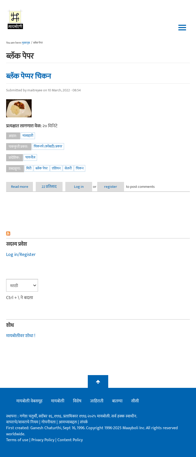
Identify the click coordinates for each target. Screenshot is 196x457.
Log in (79, 186)
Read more (22, 186)
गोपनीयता (49, 422)
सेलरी (68, 168)
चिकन (79, 168)
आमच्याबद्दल (68, 422)
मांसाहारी (27, 136)
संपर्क (84, 422)
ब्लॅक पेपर (41, 168)
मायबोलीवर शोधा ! (20, 336)
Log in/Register (21, 254)
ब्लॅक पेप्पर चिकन (28, 76)
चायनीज (30, 157)
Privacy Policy (43, 440)
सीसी (135, 401)
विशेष (77, 401)
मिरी (28, 168)
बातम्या (117, 401)
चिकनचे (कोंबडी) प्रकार (48, 146)
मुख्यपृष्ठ (26, 43)
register (110, 186)
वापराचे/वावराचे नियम (22, 422)
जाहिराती (96, 401)
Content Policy (70, 440)
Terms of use (17, 440)
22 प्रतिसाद (49, 186)
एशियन (56, 168)
